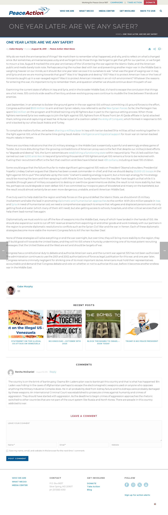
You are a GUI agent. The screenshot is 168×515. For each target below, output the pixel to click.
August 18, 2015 (38, 49)
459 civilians (111, 160)
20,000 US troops (143, 171)
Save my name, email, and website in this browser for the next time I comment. (47, 450)
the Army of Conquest (110, 119)
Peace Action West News (62, 49)
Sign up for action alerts (137, 495)
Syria (14, 204)
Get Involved (127, 11)
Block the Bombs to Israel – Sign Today (103, 342)
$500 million (38, 108)
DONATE (91, 483)
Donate (150, 2)
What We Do (86, 11)
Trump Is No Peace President (142, 341)
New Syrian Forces (116, 108)
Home (118, 34)
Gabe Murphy (16, 49)
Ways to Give (147, 11)
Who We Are (67, 11)
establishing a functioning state (87, 152)
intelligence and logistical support (101, 134)
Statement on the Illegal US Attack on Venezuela (26, 342)
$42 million (20, 112)
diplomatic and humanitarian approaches (82, 201)
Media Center (107, 11)
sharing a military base (68, 130)
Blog (89, 489)
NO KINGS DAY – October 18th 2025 (65, 342)
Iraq (158, 201)
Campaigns (116, 2)
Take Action (134, 2)
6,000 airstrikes (33, 156)
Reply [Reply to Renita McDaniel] (53, 372)
